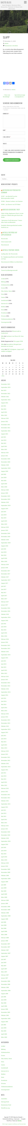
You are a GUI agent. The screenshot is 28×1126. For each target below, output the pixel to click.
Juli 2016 (3, 623)
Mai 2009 (3, 891)
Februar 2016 (5, 639)
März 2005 (4, 1037)
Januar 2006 (4, 1009)
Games (3, 297)
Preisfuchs (4, 313)
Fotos (2, 294)
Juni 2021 (3, 440)
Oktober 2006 (5, 987)
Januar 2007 (4, 978)
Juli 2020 (3, 474)
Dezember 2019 (5, 496)
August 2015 (4, 658)
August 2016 (4, 620)
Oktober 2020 (5, 465)
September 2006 (5, 990)
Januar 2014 (4, 717)
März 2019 (4, 524)
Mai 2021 (3, 443)
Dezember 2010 (5, 832)
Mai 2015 (3, 667)
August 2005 (4, 1021)
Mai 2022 (3, 409)
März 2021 (4, 449)
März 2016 (4, 636)
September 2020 (5, 468)
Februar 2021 (5, 452)
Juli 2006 (3, 996)
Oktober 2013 (5, 726)
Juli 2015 (3, 661)
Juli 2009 (3, 885)
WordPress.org (5, 1108)
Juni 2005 (3, 1028)
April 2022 (4, 412)
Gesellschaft (4, 300)
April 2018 (4, 558)
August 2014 (4, 695)
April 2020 (4, 483)
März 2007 (4, 972)
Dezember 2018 (5, 533)
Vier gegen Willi (18, 341)
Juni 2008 (3, 925)
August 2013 (4, 732)
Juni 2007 (3, 962)
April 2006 (4, 1006)
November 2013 (5, 723)
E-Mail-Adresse (7, 137)
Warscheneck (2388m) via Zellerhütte (12, 262)
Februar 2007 (5, 975)
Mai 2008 (3, 928)
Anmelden (4, 1098)
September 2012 (5, 766)
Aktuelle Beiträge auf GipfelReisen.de (9, 233)
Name (4, 130)
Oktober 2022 (5, 396)
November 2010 (5, 835)
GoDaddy (19, 1121)
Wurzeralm (4, 238)
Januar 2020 (4, 493)
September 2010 (5, 841)
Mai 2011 (3, 816)
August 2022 (4, 403)
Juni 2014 (3, 701)
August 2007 (4, 956)
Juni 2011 (3, 813)
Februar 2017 (5, 602)
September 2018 (5, 542)
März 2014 (4, 710)
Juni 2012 (3, 776)
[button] (26, 2)
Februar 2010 (5, 863)
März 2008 (4, 934)
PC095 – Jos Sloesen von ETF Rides (10, 204)
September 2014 (5, 692)
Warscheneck (5, 245)
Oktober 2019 (5, 502)
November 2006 (5, 984)
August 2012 (4, 770)
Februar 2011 (5, 825)
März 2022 (4, 415)
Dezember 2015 (5, 645)
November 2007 (5, 947)
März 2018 (4, 561)
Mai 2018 (3, 555)
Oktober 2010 (5, 838)
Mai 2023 (3, 390)
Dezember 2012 (5, 757)
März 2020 (4, 487)
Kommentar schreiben (11, 45)
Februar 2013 (5, 751)
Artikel (3, 278)
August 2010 (4, 844)
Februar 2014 (5, 714)
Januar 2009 (4, 903)
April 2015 (4, 670)
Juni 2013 (3, 738)
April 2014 (4, 707)
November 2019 (5, 499)
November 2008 (5, 909)
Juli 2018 (3, 549)
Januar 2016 (4, 642)
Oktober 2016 (5, 614)
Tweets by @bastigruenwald (9, 270)
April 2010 (4, 857)
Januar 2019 (4, 530)
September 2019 (5, 505)
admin (6, 43)
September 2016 (5, 617)
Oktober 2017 (5, 577)
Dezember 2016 (5, 608)
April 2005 (4, 1034)
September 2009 (5, 878)
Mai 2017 (3, 592)
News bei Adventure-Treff (11, 209)
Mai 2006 (3, 1003)
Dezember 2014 (5, 682)
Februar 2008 (5, 937)
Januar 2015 (4, 679)
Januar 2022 (4, 421)
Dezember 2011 (5, 794)
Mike (2, 336)
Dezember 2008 (5, 906)
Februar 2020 (5, 490)
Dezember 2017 (5, 571)
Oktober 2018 (5, 539)
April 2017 (4, 595)
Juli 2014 (3, 698)
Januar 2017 (4, 605)
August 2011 (4, 807)
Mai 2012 (3, 779)
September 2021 (5, 431)
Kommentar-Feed (6, 1105)
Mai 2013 (3, 741)
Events (3, 288)
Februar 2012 (5, 788)
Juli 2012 (3, 773)
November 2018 (5, 536)
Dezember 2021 (5, 424)
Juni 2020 (3, 477)
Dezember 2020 (5, 459)
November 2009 (5, 872)
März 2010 (4, 860)
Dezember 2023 (5, 384)
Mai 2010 (3, 853)
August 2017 (4, 583)
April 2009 (4, 894)
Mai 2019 (3, 518)
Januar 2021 (4, 455)
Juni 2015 (3, 664)
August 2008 (4, 919)
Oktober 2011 (5, 801)
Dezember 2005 (5, 1012)
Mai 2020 (3, 480)
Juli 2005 (3, 1024)
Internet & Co (5, 303)
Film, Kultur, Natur (6, 291)
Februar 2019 (5, 527)
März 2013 (4, 748)
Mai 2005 (3, 1031)
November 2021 (5, 427)
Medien (13, 89)
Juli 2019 (3, 511)
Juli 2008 (3, 922)
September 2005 (5, 1018)
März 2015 (4, 673)
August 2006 (4, 993)
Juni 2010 (3, 850)
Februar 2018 (5, 564)
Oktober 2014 (5, 689)
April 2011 (4, 819)
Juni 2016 (3, 626)
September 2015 (5, 654)
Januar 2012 (4, 791)
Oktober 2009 (5, 875)
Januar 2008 (4, 940)
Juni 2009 (3, 888)
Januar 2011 (4, 829)
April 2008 (4, 931)
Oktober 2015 (5, 651)
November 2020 (5, 462)
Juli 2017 (3, 586)
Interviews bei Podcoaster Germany (10, 191)
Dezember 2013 (5, 720)
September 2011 (5, 804)
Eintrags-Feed (5, 1102)
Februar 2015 (5, 676)
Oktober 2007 (5, 950)
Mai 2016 (3, 630)
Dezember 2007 (5, 944)
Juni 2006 (3, 1000)
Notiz (2, 309)
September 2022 (5, 399)
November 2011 (5, 797)
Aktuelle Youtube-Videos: (10, 250)
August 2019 (4, 508)
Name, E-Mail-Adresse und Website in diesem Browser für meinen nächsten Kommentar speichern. (14, 152)
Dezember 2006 (5, 981)
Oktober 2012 (5, 763)
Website (5, 144)
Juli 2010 (3, 847)
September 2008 (5, 916)
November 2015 (5, 648)
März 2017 (4, 598)
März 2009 (4, 897)
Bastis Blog (6, 2)
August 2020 (4, 471)
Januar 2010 (4, 866)
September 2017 (5, 580)
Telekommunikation (7, 319)
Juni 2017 (3, 589)
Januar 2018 (4, 567)
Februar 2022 (5, 418)
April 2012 (4, 782)
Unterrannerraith (6, 242)
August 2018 (4, 546)
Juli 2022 (3, 406)
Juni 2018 (3, 552)
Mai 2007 (3, 965)
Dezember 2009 (5, 869)
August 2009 (4, 881)
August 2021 (4, 434)
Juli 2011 (3, 810)
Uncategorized (5, 322)
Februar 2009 (5, 900)
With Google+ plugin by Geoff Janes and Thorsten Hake (14, 1124)
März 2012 (4, 785)
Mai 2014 (3, 704)
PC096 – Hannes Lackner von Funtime (12, 201)
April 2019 (4, 521)
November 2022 (5, 393)
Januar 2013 (4, 754)
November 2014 (5, 686)
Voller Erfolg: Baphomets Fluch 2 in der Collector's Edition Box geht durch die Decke (12, 215)
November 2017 (5, 574)
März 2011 (4, 822)
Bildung (3, 282)
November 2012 (5, 760)
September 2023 (5, 387)
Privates (3, 316)
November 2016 (5, 611)
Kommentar (6, 114)
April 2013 (4, 745)
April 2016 (4, 633)
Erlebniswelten (5, 285)
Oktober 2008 (5, 913)
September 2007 (5, 953)
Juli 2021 (3, 437)
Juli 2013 (3, 735)
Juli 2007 (3, 959)
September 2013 (5, 729)
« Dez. (3, 376)
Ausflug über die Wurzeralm (9, 254)
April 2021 (4, 446)
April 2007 (4, 969)
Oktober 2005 (5, 1015)
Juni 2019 (3, 515)
